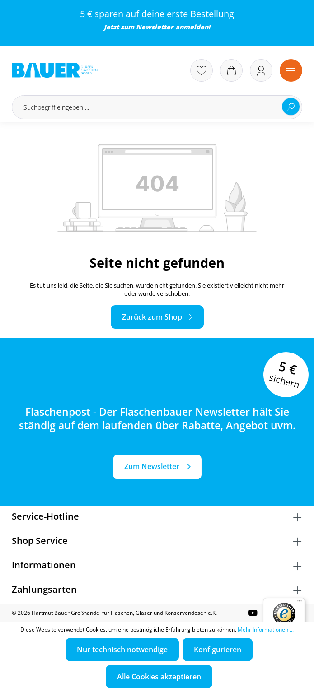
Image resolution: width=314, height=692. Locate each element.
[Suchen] (291, 107)
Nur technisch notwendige (122, 650)
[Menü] (291, 70)
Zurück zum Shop (152, 317)
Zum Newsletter (151, 466)
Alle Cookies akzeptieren (159, 677)
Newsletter (154, 27)
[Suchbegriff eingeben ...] (157, 107)
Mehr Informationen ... (266, 629)
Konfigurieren (217, 650)
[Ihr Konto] (261, 70)
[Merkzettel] (201, 70)
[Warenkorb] (231, 70)
